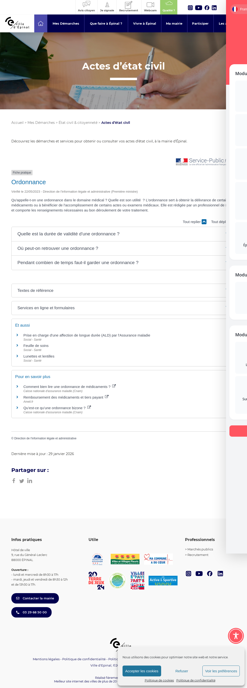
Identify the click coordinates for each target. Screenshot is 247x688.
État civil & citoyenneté (78, 122)
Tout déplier (223, 221)
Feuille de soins (35, 346)
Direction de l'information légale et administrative (45, 438)
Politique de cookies (159, 680)
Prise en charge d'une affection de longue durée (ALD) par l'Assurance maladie (86, 335)
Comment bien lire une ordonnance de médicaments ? (69, 387)
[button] (123, 234)
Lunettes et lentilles (38, 356)
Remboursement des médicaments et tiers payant (66, 397)
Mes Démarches (41, 122)
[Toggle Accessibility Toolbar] (235, 635)
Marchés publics (200, 549)
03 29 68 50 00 (31, 612)
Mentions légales (46, 659)
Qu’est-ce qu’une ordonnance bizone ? (57, 408)
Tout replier (194, 221)
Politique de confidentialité (195, 680)
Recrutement (197, 555)
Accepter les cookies (141, 671)
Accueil (17, 122)
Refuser (181, 671)
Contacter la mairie (35, 598)
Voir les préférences (221, 671)
